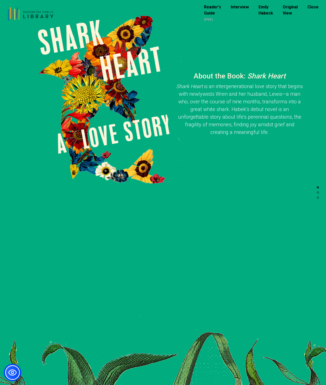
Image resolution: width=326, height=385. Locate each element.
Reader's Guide (212, 10)
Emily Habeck (266, 10)
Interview (240, 7)
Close (313, 7)
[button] (12, 372)
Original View (290, 10)
